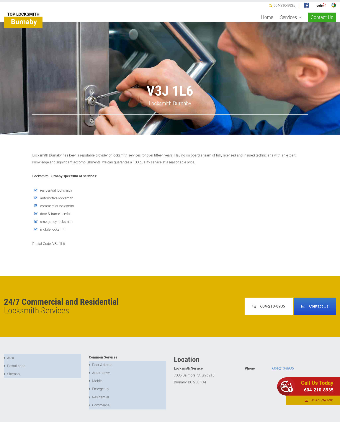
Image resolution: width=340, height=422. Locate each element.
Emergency (100, 385)
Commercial (101, 399)
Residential (100, 392)
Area (10, 357)
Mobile (97, 378)
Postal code (16, 364)
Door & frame (102, 364)
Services (288, 24)
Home (267, 24)
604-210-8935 (284, 12)
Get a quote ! (321, 400)
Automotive (101, 371)
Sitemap (13, 371)
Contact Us (322, 24)
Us (318, 306)
